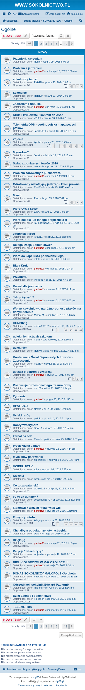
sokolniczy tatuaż (25, 79)
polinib (37, 418)
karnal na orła (22, 436)
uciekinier (20, 347)
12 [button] (65, 44)
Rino (36, 198)
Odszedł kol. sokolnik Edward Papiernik (41, 584)
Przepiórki (20, 276)
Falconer (39, 598)
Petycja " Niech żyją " (28, 551)
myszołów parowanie (28, 456)
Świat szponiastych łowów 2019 (35, 163)
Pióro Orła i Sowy (25, 208)
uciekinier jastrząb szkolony (33, 336)
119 (74, 146)
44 (76, 330)
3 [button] (46, 44)
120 (80, 146)
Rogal (37, 61)
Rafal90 (38, 82)
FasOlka (38, 576)
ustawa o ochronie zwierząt (32, 371)
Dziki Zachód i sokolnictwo (32, 595)
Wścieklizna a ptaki (26, 445)
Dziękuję (19, 540)
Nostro (37, 409)
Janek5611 (40, 131)
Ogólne (8, 29)
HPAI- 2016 (20, 406)
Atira (36, 469)
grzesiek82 (40, 459)
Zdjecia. (18, 139)
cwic (36, 533)
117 (62, 146)
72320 (37, 118)
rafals (37, 259)
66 (66, 524)
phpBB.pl (59, 681)
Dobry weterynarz (25, 425)
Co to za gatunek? (26, 485)
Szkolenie (20, 92)
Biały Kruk (20, 265)
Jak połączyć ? (23, 297)
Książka (18, 476)
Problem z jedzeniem (27, 68)
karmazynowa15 (43, 223)
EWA (37, 211)
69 (81, 524)
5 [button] (56, 44)
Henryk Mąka (41, 350)
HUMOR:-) (20, 323)
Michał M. (39, 315)
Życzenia (19, 396)
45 (81, 330)
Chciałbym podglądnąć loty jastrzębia (39, 530)
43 (71, 330)
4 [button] (51, 44)
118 (68, 146)
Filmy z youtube (24, 517)
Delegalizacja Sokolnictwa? (32, 245)
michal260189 (42, 326)
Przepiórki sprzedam (27, 58)
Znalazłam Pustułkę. (27, 104)
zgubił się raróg (24, 233)
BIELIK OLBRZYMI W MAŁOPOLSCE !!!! (41, 562)
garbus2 (39, 71)
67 (71, 524)
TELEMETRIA (22, 607)
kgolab (37, 142)
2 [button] (41, 44)
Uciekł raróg (21, 415)
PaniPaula (39, 187)
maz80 (37, 363)
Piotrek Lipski (41, 439)
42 (66, 330)
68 (76, 524)
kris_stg (38, 520)
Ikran (36, 479)
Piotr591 (38, 279)
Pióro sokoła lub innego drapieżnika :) (40, 220)
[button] (29, 43)
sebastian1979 (42, 499)
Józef (37, 155)
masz (37, 339)
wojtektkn (39, 554)
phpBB (36, 677)
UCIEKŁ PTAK (23, 466)
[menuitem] (12, 14)
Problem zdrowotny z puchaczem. (37, 173)
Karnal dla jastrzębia (27, 286)
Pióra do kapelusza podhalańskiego (38, 256)
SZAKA (38, 428)
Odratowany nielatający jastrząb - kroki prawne (46, 184)
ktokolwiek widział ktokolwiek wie (37, 507)
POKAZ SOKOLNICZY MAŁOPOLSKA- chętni (44, 573)
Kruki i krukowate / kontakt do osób (38, 115)
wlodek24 (39, 166)
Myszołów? (21, 152)
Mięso (17, 195)
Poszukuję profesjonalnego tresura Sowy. (42, 385)
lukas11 (38, 236)
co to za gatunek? (25, 496)
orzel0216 (39, 488)
